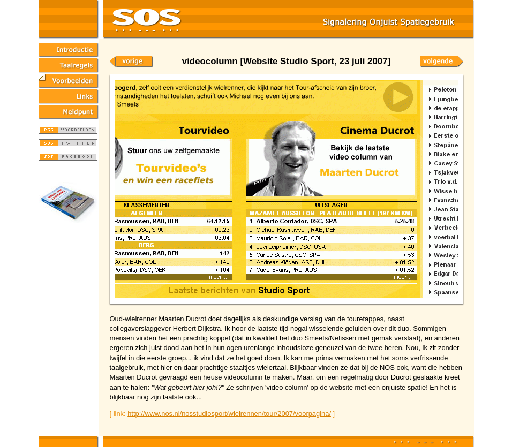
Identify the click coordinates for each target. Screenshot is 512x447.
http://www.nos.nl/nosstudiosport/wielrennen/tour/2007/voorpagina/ (229, 414)
